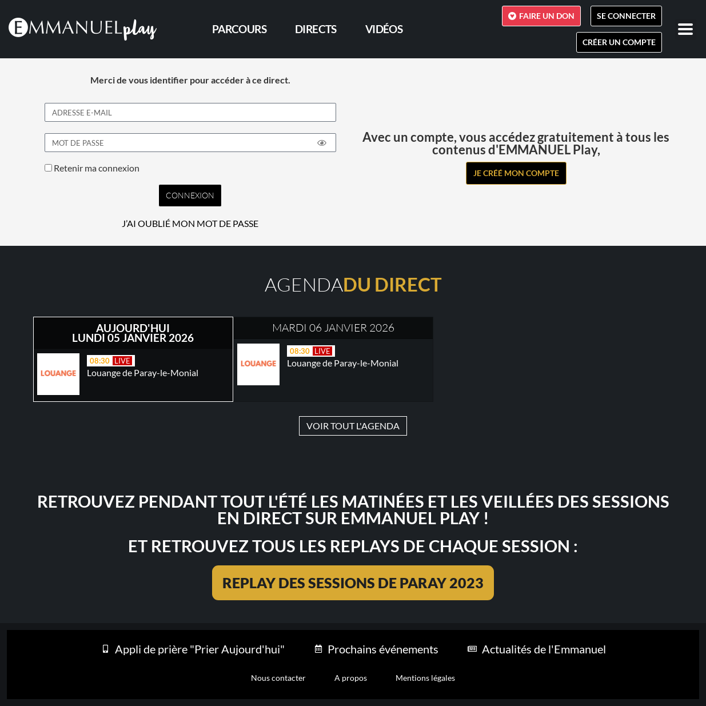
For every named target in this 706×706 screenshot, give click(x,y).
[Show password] (321, 142)
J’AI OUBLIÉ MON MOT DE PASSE (190, 223)
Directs (316, 28)
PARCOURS (239, 28)
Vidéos (383, 28)
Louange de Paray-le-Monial (142, 372)
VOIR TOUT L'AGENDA (353, 425)
